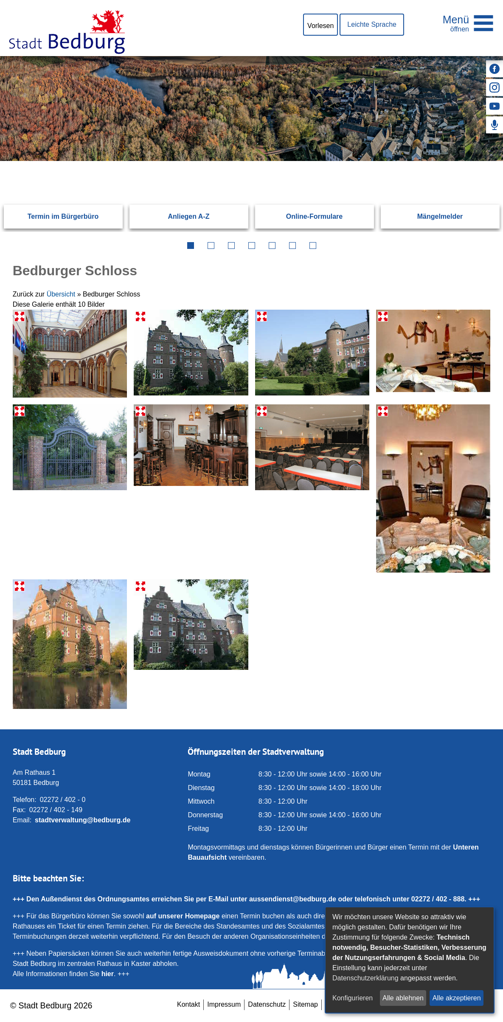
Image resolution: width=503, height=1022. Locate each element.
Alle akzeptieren (457, 998)
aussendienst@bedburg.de (292, 899)
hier (107, 973)
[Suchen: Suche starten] (469, 160)
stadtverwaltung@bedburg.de (82, 820)
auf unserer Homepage (182, 916)
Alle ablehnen (403, 998)
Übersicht (61, 294)
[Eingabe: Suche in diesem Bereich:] (241, 160)
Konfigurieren (352, 998)
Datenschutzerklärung (365, 978)
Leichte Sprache (371, 24)
